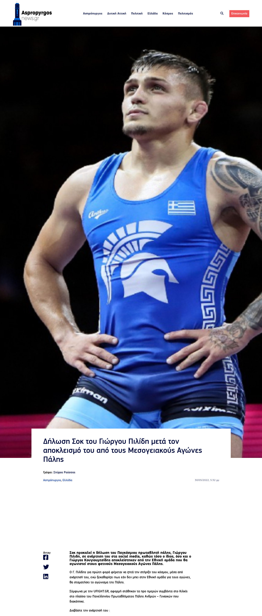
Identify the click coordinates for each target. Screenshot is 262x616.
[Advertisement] (131, 517)
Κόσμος (168, 13)
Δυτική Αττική (116, 13)
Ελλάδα (153, 13)
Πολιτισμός (185, 13)
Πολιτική (137, 13)
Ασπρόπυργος (92, 13)
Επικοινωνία (239, 13)
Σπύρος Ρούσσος (64, 472)
